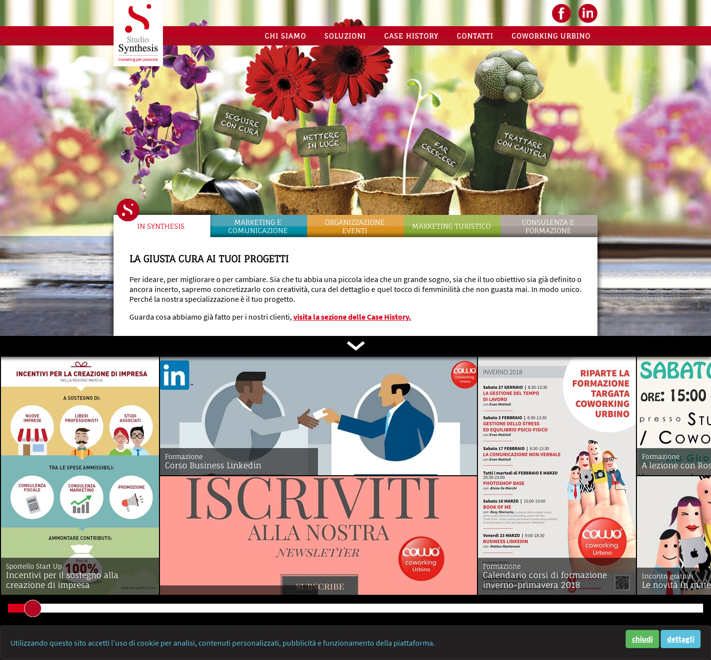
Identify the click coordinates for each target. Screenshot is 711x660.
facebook (561, 13)
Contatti (475, 36)
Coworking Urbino (551, 36)
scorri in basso (355, 346)
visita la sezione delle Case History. (352, 317)
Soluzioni (345, 36)
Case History (411, 36)
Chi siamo (285, 36)
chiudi (642, 639)
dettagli (680, 639)
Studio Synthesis (138, 33)
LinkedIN (588, 13)
